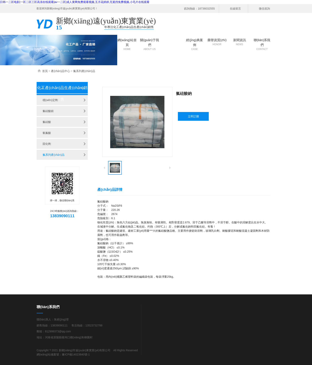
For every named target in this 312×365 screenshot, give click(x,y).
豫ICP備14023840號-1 (76, 354)
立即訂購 (193, 116)
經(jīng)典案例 (194, 44)
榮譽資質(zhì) (217, 42)
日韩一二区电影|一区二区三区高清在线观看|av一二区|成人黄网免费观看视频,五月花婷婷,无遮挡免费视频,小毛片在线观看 (74, 2)
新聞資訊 (239, 42)
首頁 (45, 71)
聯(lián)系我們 (262, 44)
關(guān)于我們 (149, 44)
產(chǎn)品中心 (172, 44)
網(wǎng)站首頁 (127, 44)
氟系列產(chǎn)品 (84, 71)
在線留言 (235, 8)
